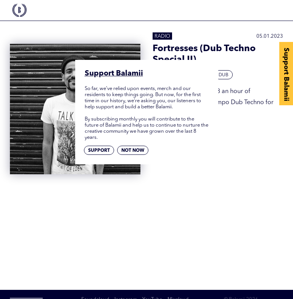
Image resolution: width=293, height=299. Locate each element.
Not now (132, 150)
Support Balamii (286, 74)
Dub (224, 75)
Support (99, 150)
